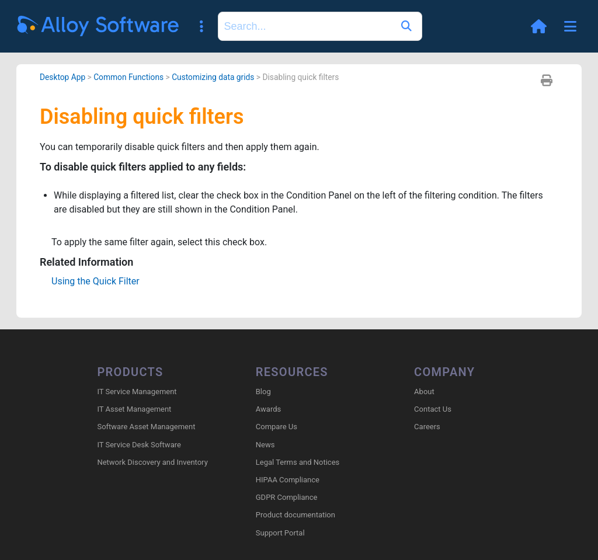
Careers (427, 426)
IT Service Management (136, 391)
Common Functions (128, 77)
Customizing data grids (213, 77)
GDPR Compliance (287, 497)
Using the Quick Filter (95, 281)
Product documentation (295, 514)
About (424, 391)
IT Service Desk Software (138, 444)
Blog (263, 391)
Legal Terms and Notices (297, 462)
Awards (268, 409)
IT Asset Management (134, 409)
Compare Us (276, 426)
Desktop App (62, 77)
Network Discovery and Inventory (152, 462)
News (265, 444)
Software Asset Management (146, 426)
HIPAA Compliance (287, 479)
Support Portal (280, 532)
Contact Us (432, 409)
